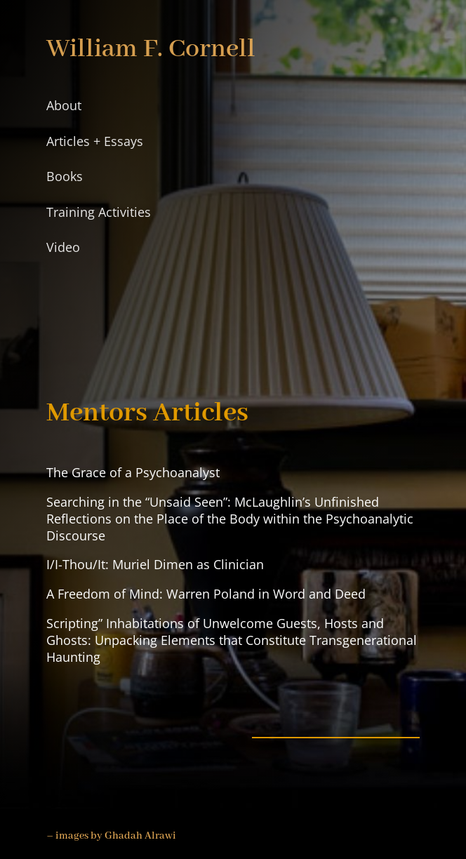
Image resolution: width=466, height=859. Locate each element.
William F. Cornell (150, 49)
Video (63, 247)
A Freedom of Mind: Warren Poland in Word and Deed (206, 593)
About (63, 105)
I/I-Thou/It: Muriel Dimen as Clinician (155, 564)
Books (64, 176)
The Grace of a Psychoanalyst (133, 472)
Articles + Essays (94, 141)
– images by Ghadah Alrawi (111, 836)
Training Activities (98, 212)
